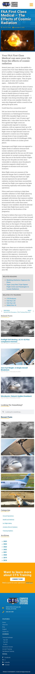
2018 (5, 560)
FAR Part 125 (11, 206)
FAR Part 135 (11, 204)
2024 (5, 544)
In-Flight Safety (7, 523)
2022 (5, 549)
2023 (5, 547)
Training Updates (8, 531)
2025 (5, 541)
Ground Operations (8, 516)
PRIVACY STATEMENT (9, 671)
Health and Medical (8, 519)
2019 (5, 557)
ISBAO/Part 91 (11, 209)
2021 (5, 552)
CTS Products (11, 202)
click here (29, 583)
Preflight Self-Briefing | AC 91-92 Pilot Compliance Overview (15, 341)
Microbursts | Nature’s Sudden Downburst (16, 396)
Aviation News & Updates (10, 527)
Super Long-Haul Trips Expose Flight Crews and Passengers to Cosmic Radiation (18, 190)
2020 (5, 555)
